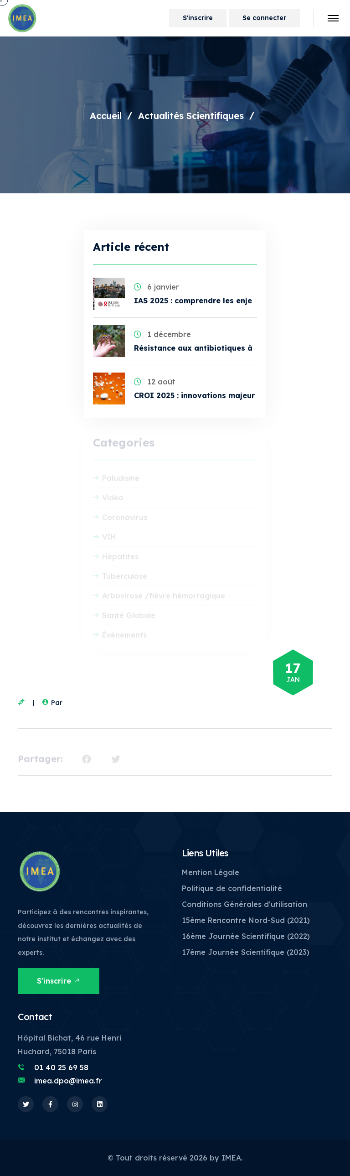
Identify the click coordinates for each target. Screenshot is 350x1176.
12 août (154, 381)
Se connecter (264, 18)
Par (51, 703)
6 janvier (156, 286)
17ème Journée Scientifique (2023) (245, 952)
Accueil (106, 115)
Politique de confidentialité (232, 888)
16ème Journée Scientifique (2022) (246, 936)
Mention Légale (210, 872)
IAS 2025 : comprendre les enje (193, 300)
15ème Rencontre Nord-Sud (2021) (246, 920)
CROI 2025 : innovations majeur (194, 395)
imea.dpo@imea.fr (68, 1080)
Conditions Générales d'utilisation (244, 904)
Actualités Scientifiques (191, 115)
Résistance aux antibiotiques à (193, 347)
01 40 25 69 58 (61, 1067)
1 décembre (162, 334)
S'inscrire (198, 18)
